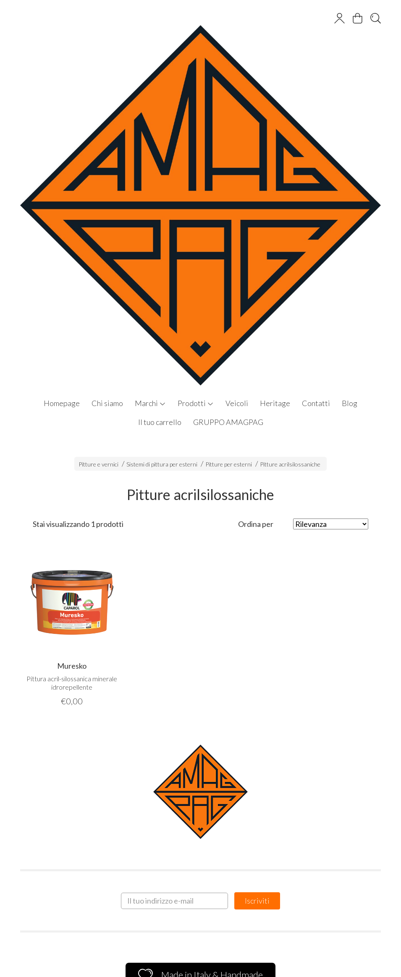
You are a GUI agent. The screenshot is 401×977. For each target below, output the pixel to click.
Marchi (150, 403)
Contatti (316, 403)
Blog (349, 403)
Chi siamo (107, 403)
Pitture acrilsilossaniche (290, 464)
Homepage (62, 403)
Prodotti (196, 403)
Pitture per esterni (228, 464)
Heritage (275, 403)
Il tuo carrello (159, 422)
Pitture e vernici (98, 464)
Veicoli (236, 403)
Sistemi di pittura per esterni (161, 464)
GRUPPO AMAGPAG (228, 422)
